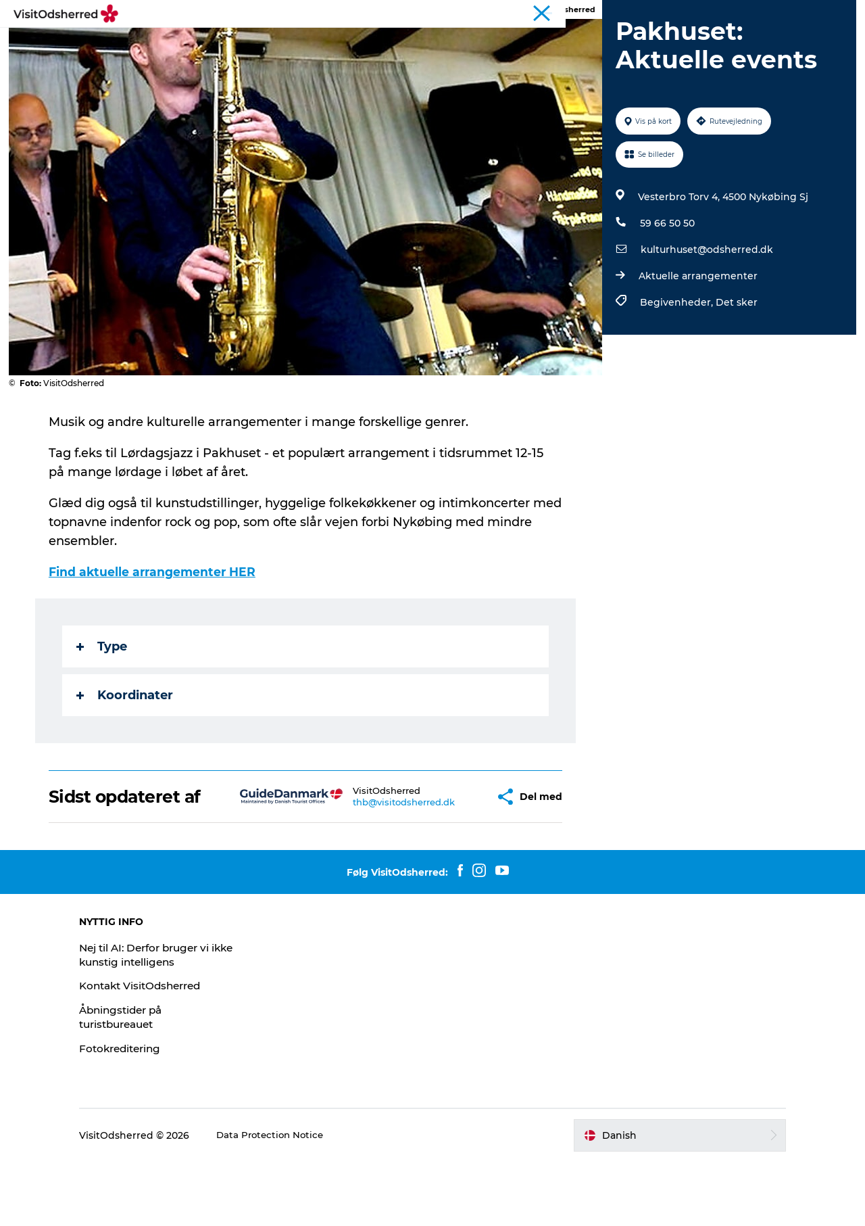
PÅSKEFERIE (228, 43)
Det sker (735, 366)
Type (103, 710)
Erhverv (835, 13)
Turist (564, 13)
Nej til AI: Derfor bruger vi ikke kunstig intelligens (183, 1019)
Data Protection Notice (307, 1200)
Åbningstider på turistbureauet (158, 1081)
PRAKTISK (550, 43)
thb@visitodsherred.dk (373, 866)
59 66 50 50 (665, 287)
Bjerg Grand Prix (774, 13)
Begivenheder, (676, 366)
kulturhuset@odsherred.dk (705, 314)
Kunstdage (706, 13)
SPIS (421, 43)
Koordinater (126, 759)
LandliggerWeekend (630, 13)
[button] (453, 861)
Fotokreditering (157, 1112)
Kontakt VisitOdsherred (179, 1049)
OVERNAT (478, 43)
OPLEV (299, 43)
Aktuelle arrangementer (696, 340)
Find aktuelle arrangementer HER (156, 636)
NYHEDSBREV (633, 43)
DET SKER (363, 43)
